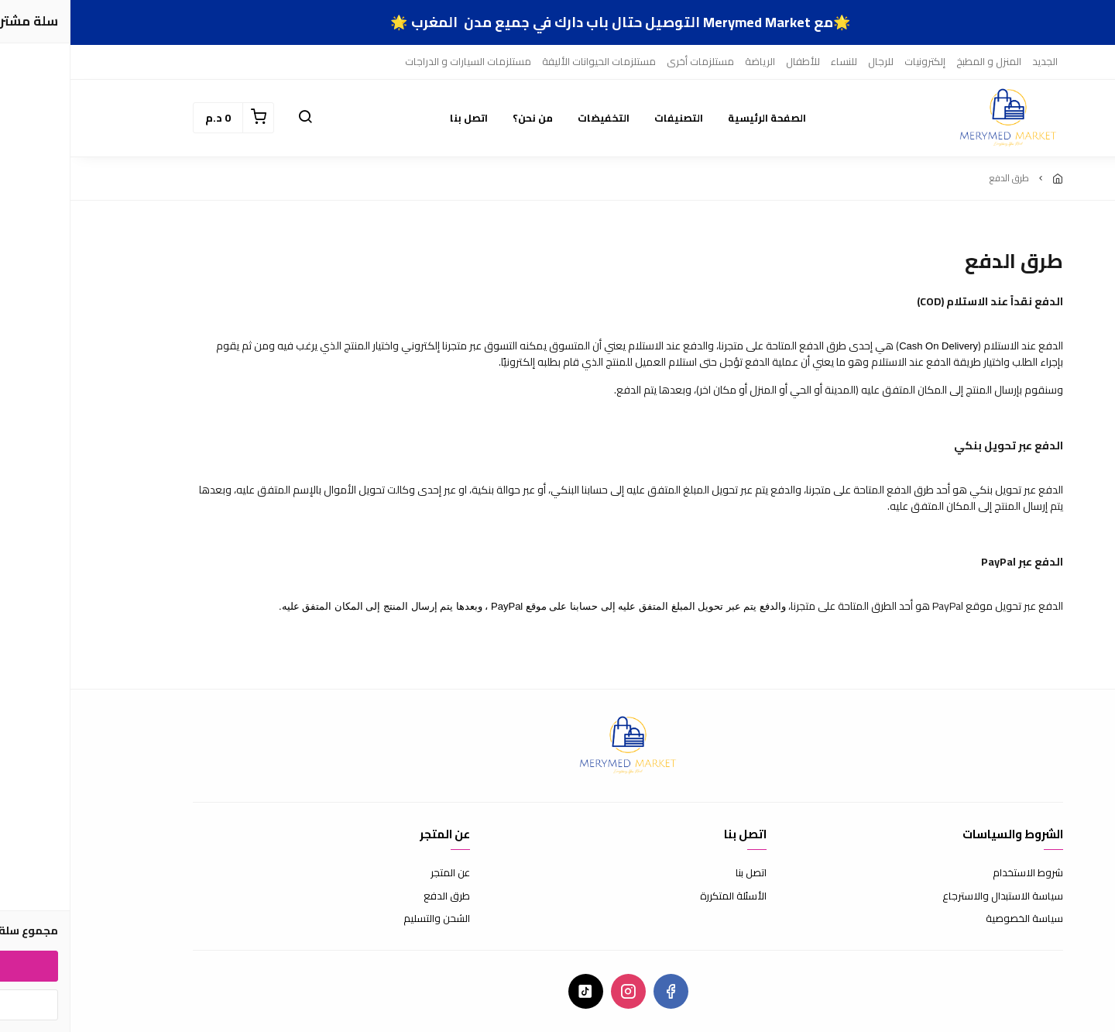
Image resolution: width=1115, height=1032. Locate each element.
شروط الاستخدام (957, 873)
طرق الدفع (376, 896)
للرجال (810, 61)
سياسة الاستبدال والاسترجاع (932, 896)
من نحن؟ (462, 117)
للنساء (773, 61)
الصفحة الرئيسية (696, 117)
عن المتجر (380, 873)
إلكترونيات (854, 61)
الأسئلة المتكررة (663, 896)
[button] (234, 117)
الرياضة (689, 61)
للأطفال (732, 61)
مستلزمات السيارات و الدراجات (397, 61)
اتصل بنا (398, 117)
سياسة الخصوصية (954, 919)
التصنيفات (608, 117)
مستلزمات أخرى (630, 61)
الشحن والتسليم (366, 919)
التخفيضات (533, 117)
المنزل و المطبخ (918, 61)
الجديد (974, 61)
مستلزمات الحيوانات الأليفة (528, 61)
